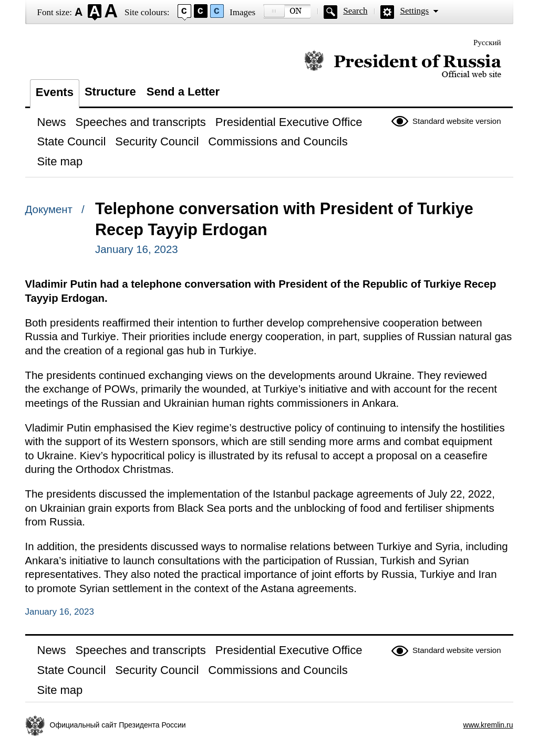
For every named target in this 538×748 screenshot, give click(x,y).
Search (355, 11)
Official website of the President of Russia (402, 64)
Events (55, 92)
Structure (110, 91)
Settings (414, 11)
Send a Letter (183, 91)
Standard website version (456, 121)
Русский (487, 42)
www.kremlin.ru (488, 725)
